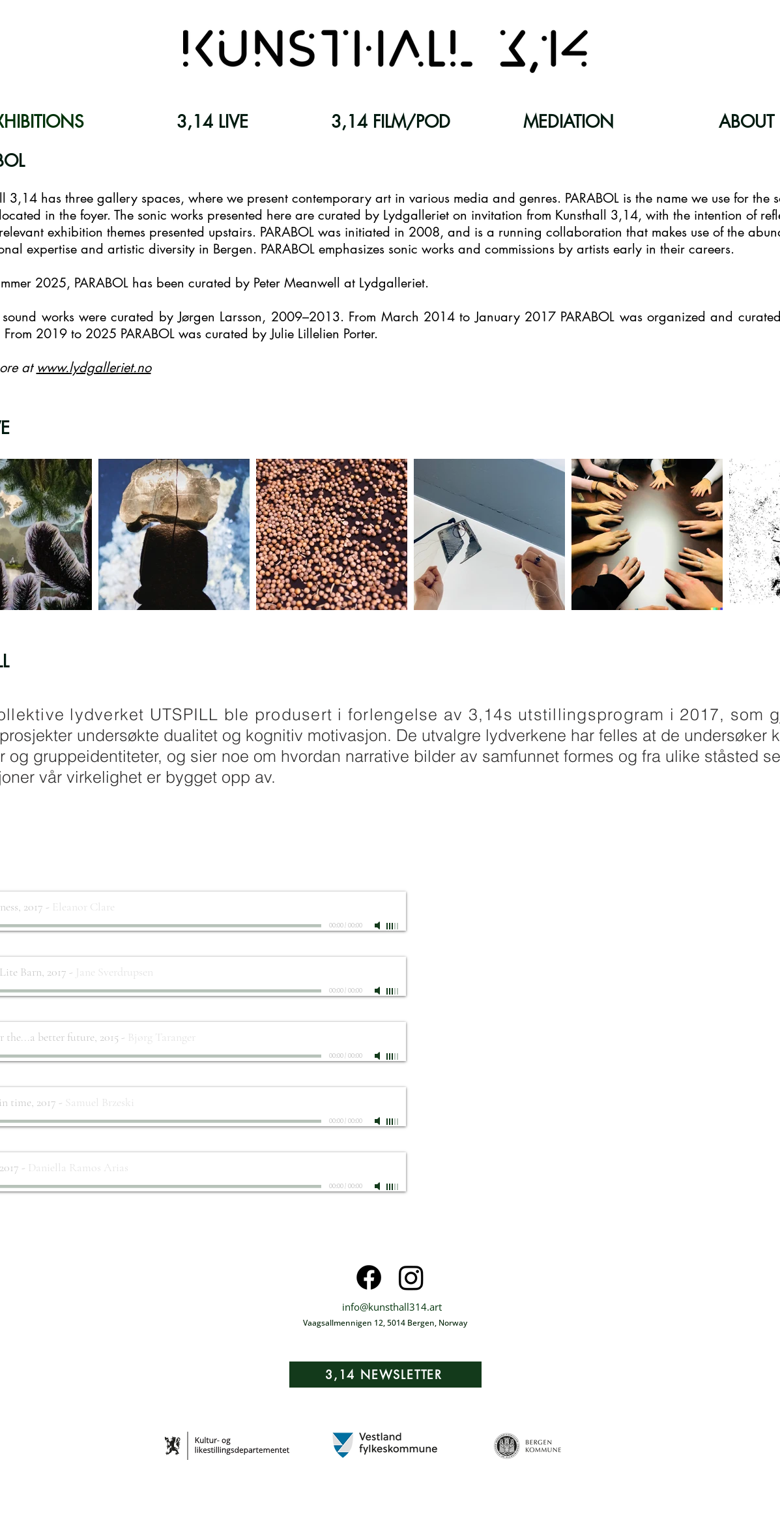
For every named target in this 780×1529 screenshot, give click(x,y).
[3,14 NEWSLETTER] (385, 1375)
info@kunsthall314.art (392, 1306)
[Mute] (378, 925)
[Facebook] (369, 1277)
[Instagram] (411, 1277)
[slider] (392, 926)
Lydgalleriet (392, 282)
